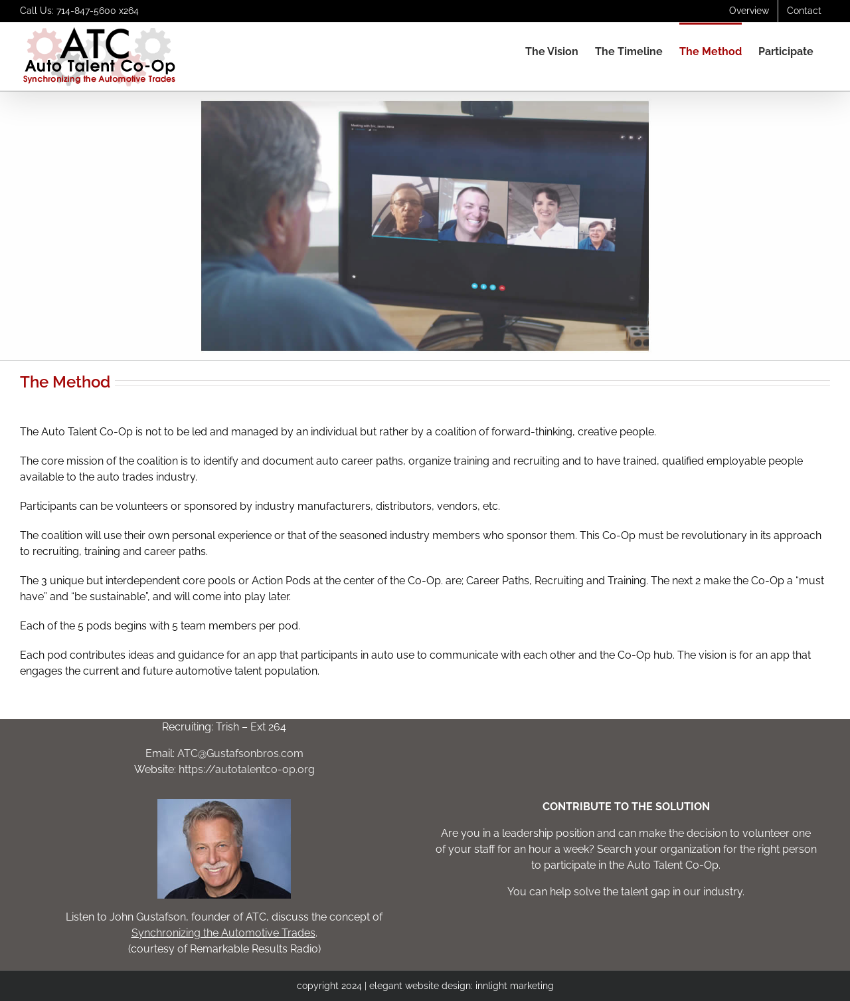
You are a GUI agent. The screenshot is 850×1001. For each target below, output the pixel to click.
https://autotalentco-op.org (247, 769)
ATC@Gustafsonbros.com (240, 753)
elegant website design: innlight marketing (461, 985)
